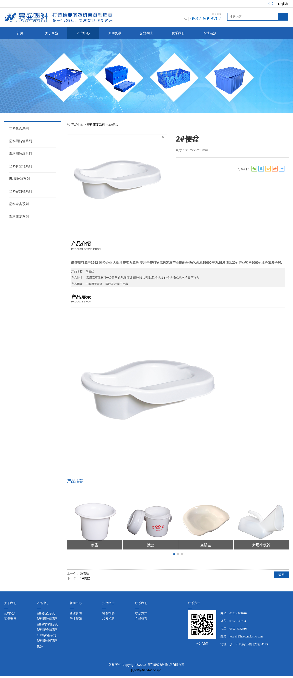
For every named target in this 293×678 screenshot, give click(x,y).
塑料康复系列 (19, 216)
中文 (271, 3)
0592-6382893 (238, 628)
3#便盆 (85, 573)
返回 (281, 575)
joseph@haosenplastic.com (246, 636)
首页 (20, 33)
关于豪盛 (51, 33)
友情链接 (209, 33)
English (283, 3)
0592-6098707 (238, 613)
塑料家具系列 (19, 204)
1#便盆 (85, 578)
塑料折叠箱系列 (20, 166)
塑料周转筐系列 (20, 141)
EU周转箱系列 (19, 178)
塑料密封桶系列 (20, 191)
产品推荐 (75, 481)
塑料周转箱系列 (20, 153)
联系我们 (178, 33)
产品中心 (83, 33)
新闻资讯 (114, 33)
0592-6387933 (238, 621)
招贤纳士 (146, 33)
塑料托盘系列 (19, 128)
